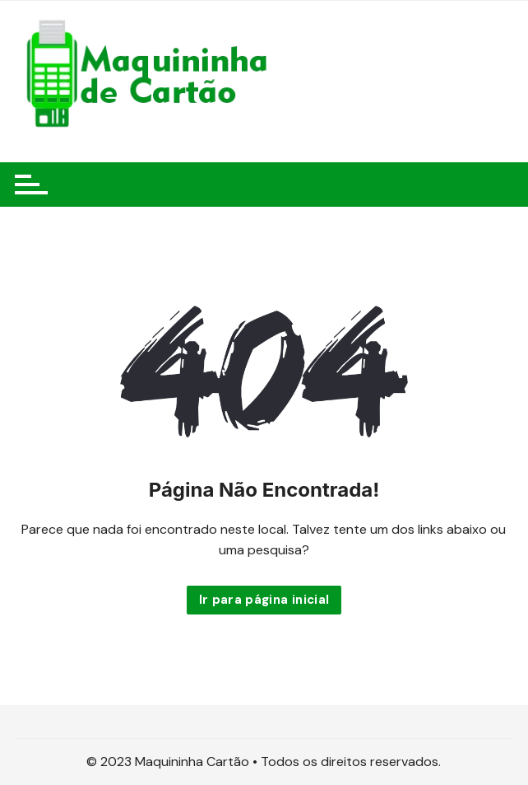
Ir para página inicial (264, 599)
